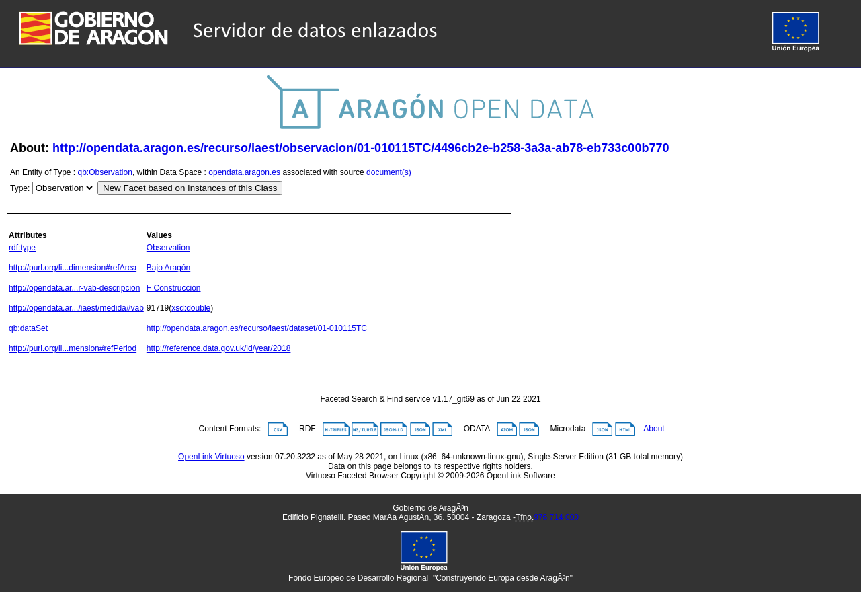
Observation (168, 247)
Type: (20, 188)
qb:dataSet (28, 328)
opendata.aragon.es (244, 172)
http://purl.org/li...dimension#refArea (72, 267)
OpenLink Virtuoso (211, 456)
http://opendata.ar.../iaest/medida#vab (76, 308)
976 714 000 (556, 517)
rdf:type (22, 247)
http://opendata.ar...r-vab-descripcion (74, 288)
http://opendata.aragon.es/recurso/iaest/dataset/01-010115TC (257, 328)
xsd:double (190, 308)
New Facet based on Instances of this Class (190, 188)
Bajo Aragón (168, 267)
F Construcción (174, 288)
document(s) (388, 172)
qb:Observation (105, 172)
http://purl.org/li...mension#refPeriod (72, 348)
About (653, 429)
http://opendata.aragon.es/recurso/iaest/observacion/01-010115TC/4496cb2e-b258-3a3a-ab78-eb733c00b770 (360, 148)
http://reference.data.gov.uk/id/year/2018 (219, 348)
